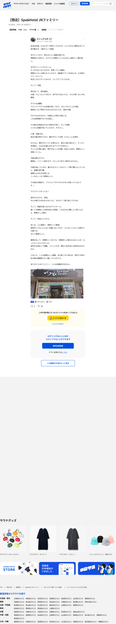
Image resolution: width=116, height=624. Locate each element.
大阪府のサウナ (43, 612)
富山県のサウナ (31, 605)
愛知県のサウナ (43, 608)
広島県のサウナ (54, 615)
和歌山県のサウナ (79, 612)
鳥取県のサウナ (19, 615)
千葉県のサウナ (66, 602)
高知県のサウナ (19, 618)
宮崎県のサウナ (78, 621)
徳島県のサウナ (78, 615)
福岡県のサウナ (19, 621)
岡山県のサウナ (43, 615)
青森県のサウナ (31, 598)
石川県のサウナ (43, 605)
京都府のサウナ (31, 612)
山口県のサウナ (66, 615)
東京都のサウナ (78, 602)
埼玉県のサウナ (54, 602)
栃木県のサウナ (31, 602)
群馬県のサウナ (43, 602)
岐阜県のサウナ (19, 608)
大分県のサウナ (66, 621)
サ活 (33, 3)
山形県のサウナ (78, 598)
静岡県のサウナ (31, 608)
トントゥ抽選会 (59, 3)
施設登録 (48, 3)
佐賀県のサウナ (31, 621)
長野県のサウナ (78, 605)
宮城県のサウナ (54, 598)
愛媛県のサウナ (102, 615)
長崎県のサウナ (43, 621)
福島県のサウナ (90, 598)
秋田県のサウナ (66, 598)
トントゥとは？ (58, 323)
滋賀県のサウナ (19, 612)
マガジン (40, 3)
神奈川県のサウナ (91, 602)
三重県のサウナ (54, 608)
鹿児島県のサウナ (91, 621)
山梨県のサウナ (66, 605)
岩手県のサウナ (43, 598)
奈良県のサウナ (66, 612)
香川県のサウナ (90, 615)
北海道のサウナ (19, 598)
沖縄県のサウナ (103, 621)
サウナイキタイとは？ (22, 3)
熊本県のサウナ (54, 621)
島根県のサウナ (31, 615)
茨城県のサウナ (19, 602)
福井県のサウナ (54, 605)
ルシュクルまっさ (44, 38)
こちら (64, 352)
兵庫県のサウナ (54, 612)
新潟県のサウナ (19, 605)
